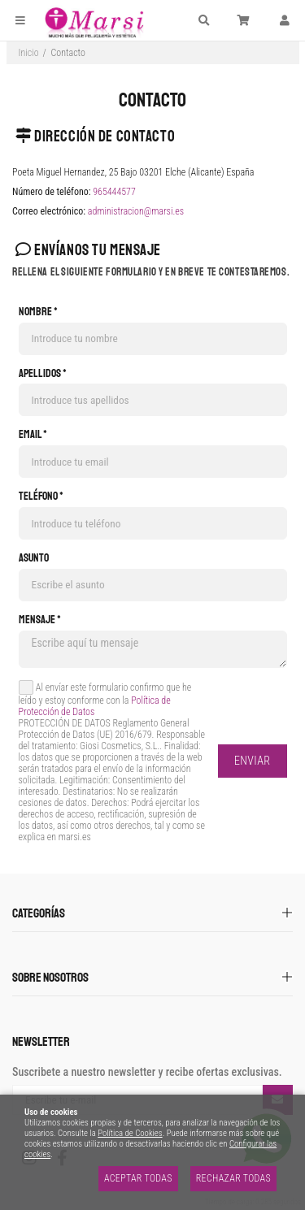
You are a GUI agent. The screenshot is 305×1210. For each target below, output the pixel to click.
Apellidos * (43, 373)
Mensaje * (40, 620)
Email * (33, 434)
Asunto (34, 558)
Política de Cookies (130, 1133)
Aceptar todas (138, 1178)
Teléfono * (41, 496)
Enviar (252, 760)
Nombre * (38, 312)
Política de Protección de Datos (95, 706)
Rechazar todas (233, 1178)
